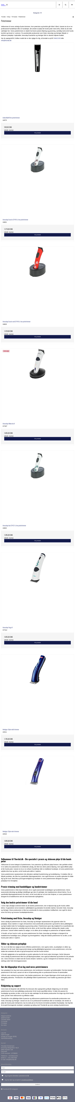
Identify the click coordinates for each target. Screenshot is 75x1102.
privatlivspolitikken (27, 1080)
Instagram (14, 1089)
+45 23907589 (12, 1058)
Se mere (4, 1025)
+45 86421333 (13, 1056)
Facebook (6, 1089)
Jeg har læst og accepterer (19, 1080)
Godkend (37, 1084)
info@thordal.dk (6, 40)
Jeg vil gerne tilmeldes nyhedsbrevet (22, 1075)
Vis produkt (37, 133)
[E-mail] (37, 1072)
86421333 (57, 38)
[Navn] (37, 1068)
